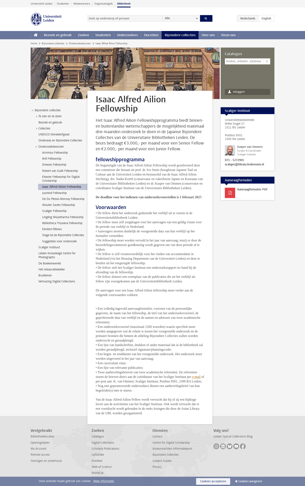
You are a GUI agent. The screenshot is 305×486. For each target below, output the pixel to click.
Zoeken (83, 35)
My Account (38, 449)
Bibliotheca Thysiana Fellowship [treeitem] (62, 223)
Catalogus (233, 54)
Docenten (151, 35)
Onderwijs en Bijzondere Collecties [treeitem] (60, 140)
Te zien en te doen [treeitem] (48, 116)
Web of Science (102, 467)
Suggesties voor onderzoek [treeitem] (59, 241)
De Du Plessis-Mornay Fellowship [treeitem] (63, 199)
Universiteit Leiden (41, 3)
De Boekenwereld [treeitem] (49, 263)
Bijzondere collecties (180, 35)
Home (34, 43)
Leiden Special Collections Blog (233, 436)
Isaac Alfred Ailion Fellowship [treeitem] (61, 187)
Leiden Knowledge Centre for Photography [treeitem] (57, 255)
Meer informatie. (103, 481)
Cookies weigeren (250, 481)
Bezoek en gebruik (58, 35)
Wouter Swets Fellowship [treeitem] (58, 205)
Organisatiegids (103, 3)
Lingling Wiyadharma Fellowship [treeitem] (62, 217)
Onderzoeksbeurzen (80, 43)
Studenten (63, 3)
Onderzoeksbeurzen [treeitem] (49, 147)
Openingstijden (40, 443)
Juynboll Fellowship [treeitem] (54, 193)
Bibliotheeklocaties (42, 436)
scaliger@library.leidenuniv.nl (244, 164)
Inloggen (239, 92)
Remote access (40, 455)
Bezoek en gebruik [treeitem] (50, 122)
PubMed (97, 461)
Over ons (208, 35)
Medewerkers (81, 3)
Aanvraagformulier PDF (252, 189)
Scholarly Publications (105, 449)
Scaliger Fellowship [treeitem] (54, 211)
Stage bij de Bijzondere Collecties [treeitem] (63, 235)
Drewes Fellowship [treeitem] (54, 165)
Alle (167, 18)
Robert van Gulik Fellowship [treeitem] (60, 171)
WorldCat (98, 473)
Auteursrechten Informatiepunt (172, 449)
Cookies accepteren (213, 481)
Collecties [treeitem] (42, 129)
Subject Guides (162, 461)
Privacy (157, 467)
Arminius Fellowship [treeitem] (55, 153)
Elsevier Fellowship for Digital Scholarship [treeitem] (61, 179)
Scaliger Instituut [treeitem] (49, 247)
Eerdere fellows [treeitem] (52, 229)
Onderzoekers (127, 35)
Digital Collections (103, 443)
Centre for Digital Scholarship (171, 443)
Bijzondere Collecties (165, 455)
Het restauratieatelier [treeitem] (51, 269)
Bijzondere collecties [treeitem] (46, 110)
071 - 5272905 (234, 160)
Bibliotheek (124, 3)
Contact (157, 436)
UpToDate (98, 455)
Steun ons (228, 35)
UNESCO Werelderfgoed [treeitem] (53, 134)
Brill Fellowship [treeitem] (51, 159)
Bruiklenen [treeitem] (45, 275)
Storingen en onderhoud (46, 461)
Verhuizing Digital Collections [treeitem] (56, 281)
